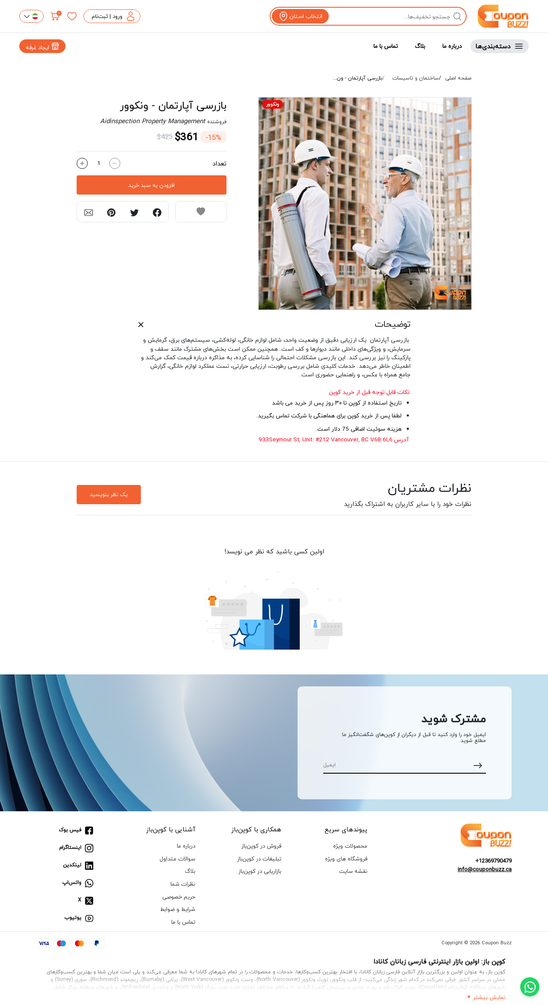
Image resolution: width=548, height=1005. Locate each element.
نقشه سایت (353, 871)
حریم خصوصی (178, 897)
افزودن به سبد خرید (151, 185)
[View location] (300, 16)
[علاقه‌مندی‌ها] (72, 16)
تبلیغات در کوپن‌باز (259, 858)
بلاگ (420, 46)
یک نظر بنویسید (109, 494)
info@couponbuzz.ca (485, 869)
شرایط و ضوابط (177, 909)
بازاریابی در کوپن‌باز (259, 871)
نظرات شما (182, 884)
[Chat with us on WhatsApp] (529, 986)
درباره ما (452, 46)
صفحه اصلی (458, 78)
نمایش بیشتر (489, 997)
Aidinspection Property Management (152, 121)
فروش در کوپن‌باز (261, 846)
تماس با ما (385, 46)
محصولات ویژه (350, 846)
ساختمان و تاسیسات (415, 78)
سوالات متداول (177, 858)
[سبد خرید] (55, 16)
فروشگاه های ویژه (346, 858)
